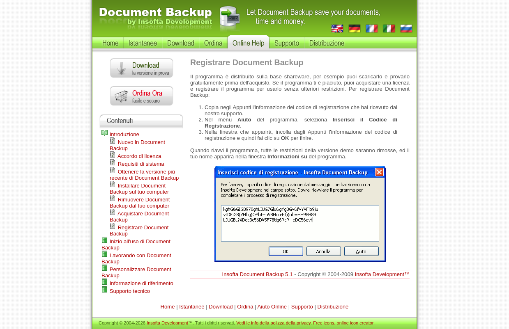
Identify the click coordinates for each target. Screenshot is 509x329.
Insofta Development (167, 322)
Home (168, 307)
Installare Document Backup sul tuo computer (139, 189)
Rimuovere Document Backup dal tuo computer (140, 202)
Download (221, 307)
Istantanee (191, 307)
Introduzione (120, 134)
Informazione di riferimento (137, 283)
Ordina (245, 307)
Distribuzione (333, 307)
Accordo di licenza (135, 156)
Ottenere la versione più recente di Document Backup (144, 175)
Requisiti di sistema (137, 164)
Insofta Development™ (382, 274)
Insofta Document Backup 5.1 (257, 274)
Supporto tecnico (125, 291)
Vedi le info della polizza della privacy (273, 322)
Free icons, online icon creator (343, 322)
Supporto (302, 307)
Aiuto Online (272, 307)
